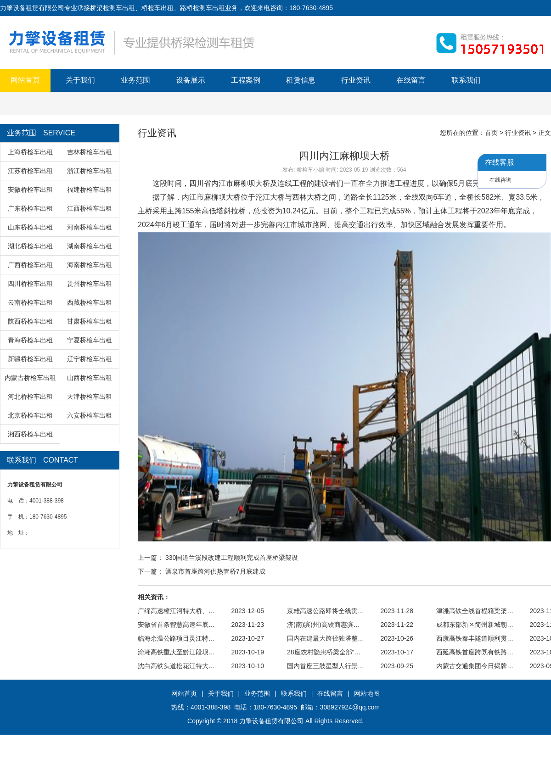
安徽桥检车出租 (30, 189)
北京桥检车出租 (30, 415)
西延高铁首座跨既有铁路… (474, 652)
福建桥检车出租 (89, 189)
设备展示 (190, 80)
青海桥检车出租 (30, 340)
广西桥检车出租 (30, 264)
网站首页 (25, 80)
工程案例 (245, 80)
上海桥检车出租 (30, 152)
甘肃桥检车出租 (89, 321)
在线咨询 (500, 180)
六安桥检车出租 (89, 415)
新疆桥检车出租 (30, 359)
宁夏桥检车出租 (89, 340)
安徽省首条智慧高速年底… (176, 624)
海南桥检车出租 (89, 264)
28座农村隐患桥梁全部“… (323, 652)
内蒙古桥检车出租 (30, 377)
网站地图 (367, 693)
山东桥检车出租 (30, 227)
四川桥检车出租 (30, 283)
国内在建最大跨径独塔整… (325, 638)
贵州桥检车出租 (89, 283)
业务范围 (135, 80)
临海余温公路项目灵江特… (176, 638)
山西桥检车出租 (89, 377)
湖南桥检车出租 (89, 246)
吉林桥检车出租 (89, 152)
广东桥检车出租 (30, 208)
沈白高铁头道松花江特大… (176, 666)
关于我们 (80, 80)
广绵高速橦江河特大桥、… (176, 610)
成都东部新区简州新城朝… (474, 624)
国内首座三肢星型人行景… (325, 666)
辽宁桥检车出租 (89, 359)
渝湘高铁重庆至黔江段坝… (176, 652)
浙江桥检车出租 (89, 170)
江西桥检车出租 (89, 208)
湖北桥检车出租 (30, 246)
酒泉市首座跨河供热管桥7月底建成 (215, 571)
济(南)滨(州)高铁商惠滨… (323, 624)
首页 (491, 132)
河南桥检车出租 (89, 227)
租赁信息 (300, 80)
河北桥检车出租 (30, 396)
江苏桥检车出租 (30, 170)
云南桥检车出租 (30, 302)
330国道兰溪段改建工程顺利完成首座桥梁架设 (231, 557)
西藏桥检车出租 (89, 302)
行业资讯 (356, 80)
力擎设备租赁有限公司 (271, 721)
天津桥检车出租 (89, 396)
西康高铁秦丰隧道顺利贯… (474, 638)
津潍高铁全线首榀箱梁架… (474, 610)
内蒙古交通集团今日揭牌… (474, 666)
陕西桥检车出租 (30, 321)
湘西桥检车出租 (30, 434)
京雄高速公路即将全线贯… (325, 610)
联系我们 (466, 80)
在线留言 (411, 80)
